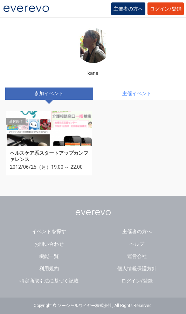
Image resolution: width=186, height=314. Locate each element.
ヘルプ (137, 244)
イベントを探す (49, 231)
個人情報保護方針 (137, 268)
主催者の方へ (128, 9)
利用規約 (49, 268)
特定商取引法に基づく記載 (49, 281)
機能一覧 (49, 256)
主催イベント (137, 93)
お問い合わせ (49, 244)
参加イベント (49, 93)
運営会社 (137, 256)
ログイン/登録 (165, 9)
